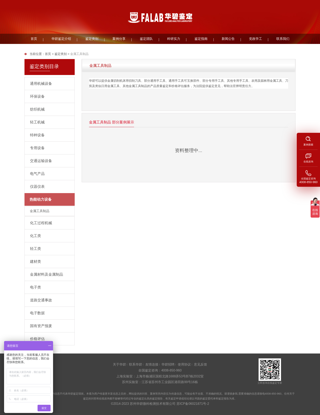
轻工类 (35, 249)
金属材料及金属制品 (46, 274)
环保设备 (37, 96)
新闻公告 (228, 38)
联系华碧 (135, 364)
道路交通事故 (41, 300)
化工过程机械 (41, 223)
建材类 (35, 262)
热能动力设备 (41, 199)
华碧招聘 (167, 364)
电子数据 (37, 313)
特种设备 (37, 135)
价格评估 (37, 339)
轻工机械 (37, 122)
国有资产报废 (41, 326)
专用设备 (37, 148)
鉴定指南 (201, 38)
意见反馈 (200, 364)
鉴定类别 (91, 38)
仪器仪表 (37, 187)
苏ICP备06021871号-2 (193, 403)
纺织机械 (37, 109)
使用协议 (184, 364)
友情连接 (151, 364)
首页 (34, 38)
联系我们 (282, 38)
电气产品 (37, 174)
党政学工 (255, 38)
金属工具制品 (39, 211)
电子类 (35, 287)
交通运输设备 (41, 161)
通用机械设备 (41, 84)
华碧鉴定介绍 (61, 38)
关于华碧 (119, 364)
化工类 (35, 236)
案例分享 (119, 38)
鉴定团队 (146, 38)
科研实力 (173, 38)
